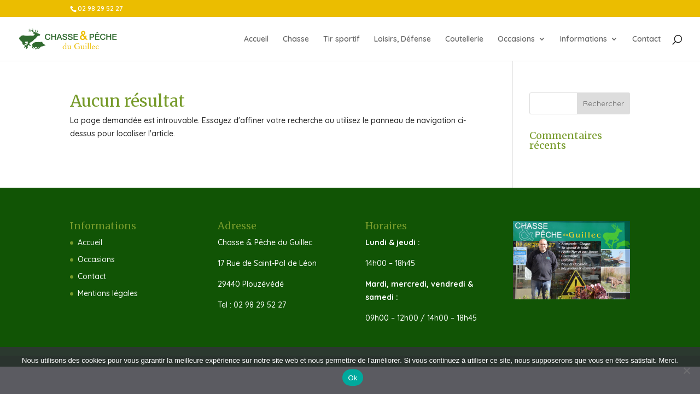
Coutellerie (464, 39)
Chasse (296, 39)
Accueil (256, 39)
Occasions (516, 39)
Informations (583, 39)
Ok (352, 378)
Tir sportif (341, 39)
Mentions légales (108, 293)
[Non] (686, 370)
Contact (646, 39)
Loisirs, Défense (402, 39)
